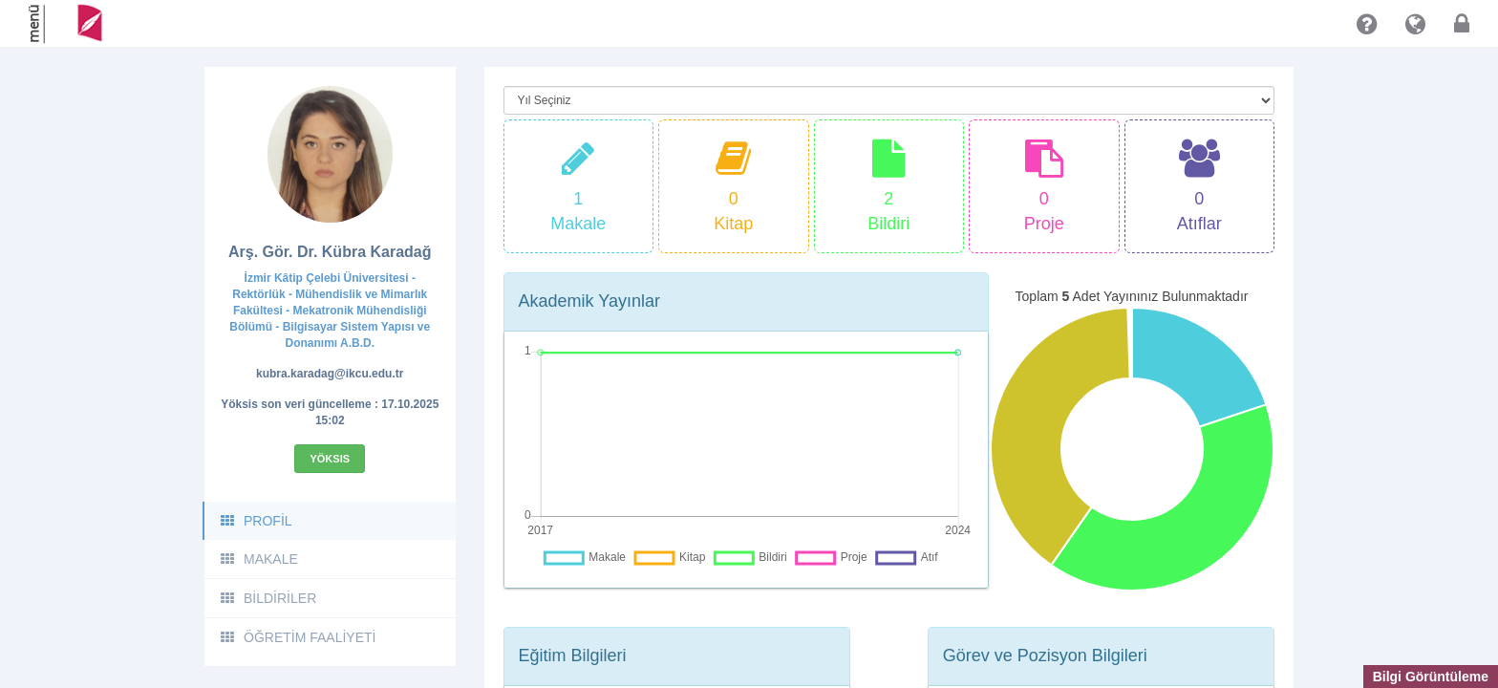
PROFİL (255, 520)
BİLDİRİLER (267, 598)
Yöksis (330, 458)
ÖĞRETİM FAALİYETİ (297, 637)
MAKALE (258, 559)
